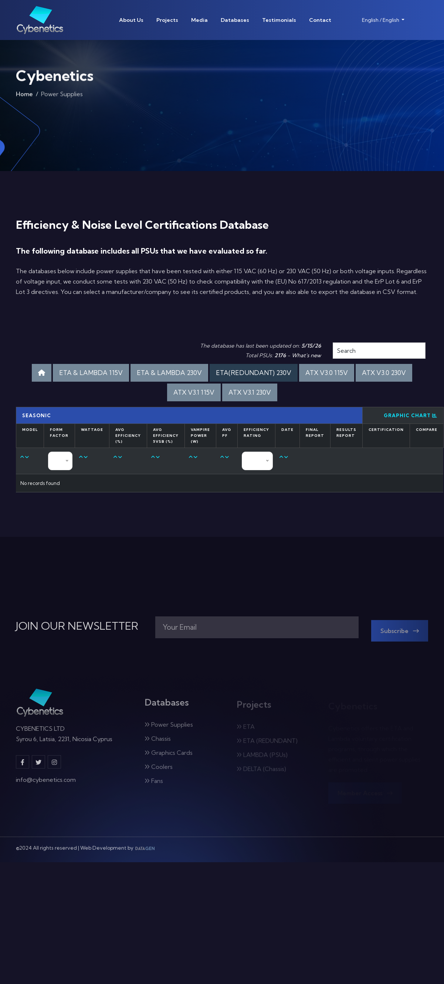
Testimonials (279, 20)
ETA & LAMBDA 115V (91, 372)
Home (24, 96)
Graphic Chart (410, 415)
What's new (306, 355)
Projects (167, 20)
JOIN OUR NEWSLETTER (77, 626)
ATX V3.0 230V (384, 372)
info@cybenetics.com (46, 783)
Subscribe (399, 635)
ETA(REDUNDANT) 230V (253, 372)
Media (199, 20)
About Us (131, 20)
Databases (235, 20)
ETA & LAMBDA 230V (169, 372)
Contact (320, 20)
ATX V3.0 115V (326, 372)
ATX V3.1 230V (249, 392)
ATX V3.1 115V (193, 392)
